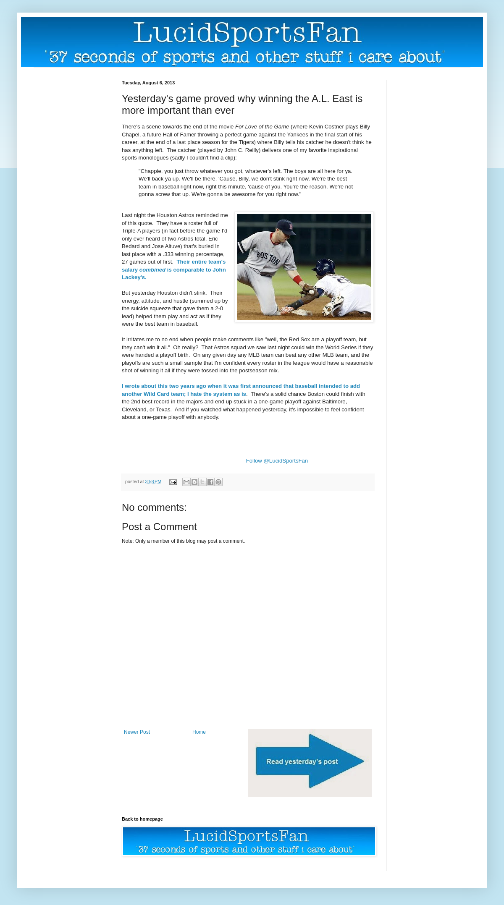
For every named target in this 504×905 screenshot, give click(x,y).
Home (199, 732)
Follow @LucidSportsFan (277, 461)
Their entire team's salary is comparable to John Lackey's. (174, 269)
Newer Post (137, 732)
